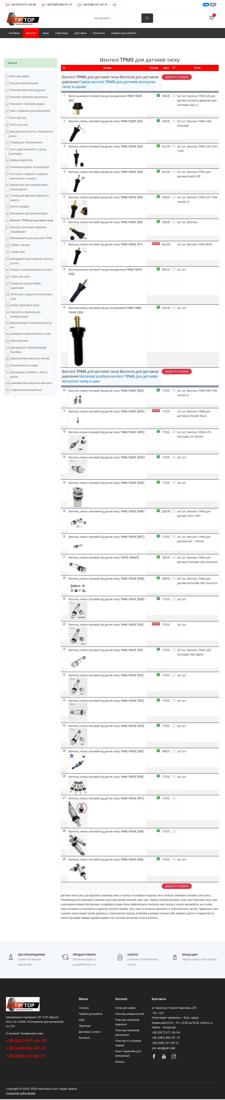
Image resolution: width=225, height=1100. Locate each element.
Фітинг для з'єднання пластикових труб (31, 296)
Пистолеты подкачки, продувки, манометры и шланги (29, 176)
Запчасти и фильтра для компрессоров (26, 314)
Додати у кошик (176, 77)
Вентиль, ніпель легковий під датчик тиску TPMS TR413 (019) (106, 859)
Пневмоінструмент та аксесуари (29, 167)
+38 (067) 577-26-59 (26, 1040)
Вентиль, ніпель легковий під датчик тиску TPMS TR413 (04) (106, 172)
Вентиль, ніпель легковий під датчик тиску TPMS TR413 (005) (106, 483)
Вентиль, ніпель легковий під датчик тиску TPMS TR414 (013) (106, 701)
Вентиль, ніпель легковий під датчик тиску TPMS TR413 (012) (106, 675)
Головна (14, 33)
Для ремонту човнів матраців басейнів (28, 350)
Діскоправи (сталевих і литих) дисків (28, 374)
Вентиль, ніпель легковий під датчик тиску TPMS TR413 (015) (106, 751)
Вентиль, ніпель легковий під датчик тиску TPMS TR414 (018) (106, 831)
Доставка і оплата (90, 1032)
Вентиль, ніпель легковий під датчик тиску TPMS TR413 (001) (106, 391)
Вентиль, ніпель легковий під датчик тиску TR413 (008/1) (104, 557)
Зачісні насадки (19, 206)
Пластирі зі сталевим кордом (27, 104)
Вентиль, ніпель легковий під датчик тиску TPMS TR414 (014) (106, 726)
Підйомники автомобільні (26, 390)
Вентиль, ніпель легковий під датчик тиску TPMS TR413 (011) (106, 650)
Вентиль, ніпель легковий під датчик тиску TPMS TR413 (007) (106, 537)
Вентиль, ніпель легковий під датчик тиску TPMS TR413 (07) (106, 244)
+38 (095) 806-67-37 (26, 1048)
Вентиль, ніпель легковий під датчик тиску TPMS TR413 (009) (106, 599)
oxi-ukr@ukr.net (163, 1049)
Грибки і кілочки (20, 245)
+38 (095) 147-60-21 (25, 1056)
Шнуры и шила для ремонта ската (31, 269)
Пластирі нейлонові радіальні (27, 90)
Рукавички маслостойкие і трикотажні (26, 286)
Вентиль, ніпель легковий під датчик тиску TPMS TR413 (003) (106, 432)
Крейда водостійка (21, 160)
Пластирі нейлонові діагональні (28, 97)
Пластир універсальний (23, 83)
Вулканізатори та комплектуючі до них (31, 325)
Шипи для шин (19, 341)
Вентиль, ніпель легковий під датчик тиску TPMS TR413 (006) (106, 511)
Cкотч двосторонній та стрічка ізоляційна (28, 151)
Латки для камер (19, 76)
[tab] (30, 63)
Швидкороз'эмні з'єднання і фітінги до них (32, 261)
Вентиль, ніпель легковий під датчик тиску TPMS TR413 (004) (107, 457)
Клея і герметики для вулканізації (30, 111)
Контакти (99, 33)
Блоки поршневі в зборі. (25, 305)
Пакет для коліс (20, 276)
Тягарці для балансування (26, 142)
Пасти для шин (19, 124)
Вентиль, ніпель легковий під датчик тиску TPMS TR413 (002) (106, 411)
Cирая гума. (18, 252)
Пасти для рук (17, 118)
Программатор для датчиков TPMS (31, 238)
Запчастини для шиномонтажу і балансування (29, 187)
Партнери (61, 33)
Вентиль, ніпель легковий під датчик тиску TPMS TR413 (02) (106, 121)
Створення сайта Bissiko (21, 1094)
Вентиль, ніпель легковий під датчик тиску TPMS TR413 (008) (106, 579)
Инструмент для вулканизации (28, 213)
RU (213, 4)
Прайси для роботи (123, 33)
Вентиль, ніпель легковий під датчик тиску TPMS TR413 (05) (106, 197)
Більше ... (121, 1062)
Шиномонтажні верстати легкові (30, 358)
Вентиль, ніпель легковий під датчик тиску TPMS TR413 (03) (106, 146)
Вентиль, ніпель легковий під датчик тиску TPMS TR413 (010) (106, 625)
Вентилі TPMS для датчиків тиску (31, 220)
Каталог (31, 33)
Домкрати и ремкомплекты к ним (30, 334)
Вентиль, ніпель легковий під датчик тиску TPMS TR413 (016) (106, 777)
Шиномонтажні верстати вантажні (31, 383)
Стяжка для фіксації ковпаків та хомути (29, 198)
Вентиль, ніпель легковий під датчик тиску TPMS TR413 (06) (106, 222)
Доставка (81, 33)
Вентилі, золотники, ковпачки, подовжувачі (29, 229)
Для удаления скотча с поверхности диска (31, 134)
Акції (46, 33)
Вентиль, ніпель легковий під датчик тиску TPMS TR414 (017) (106, 798)
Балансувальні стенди (24, 365)
